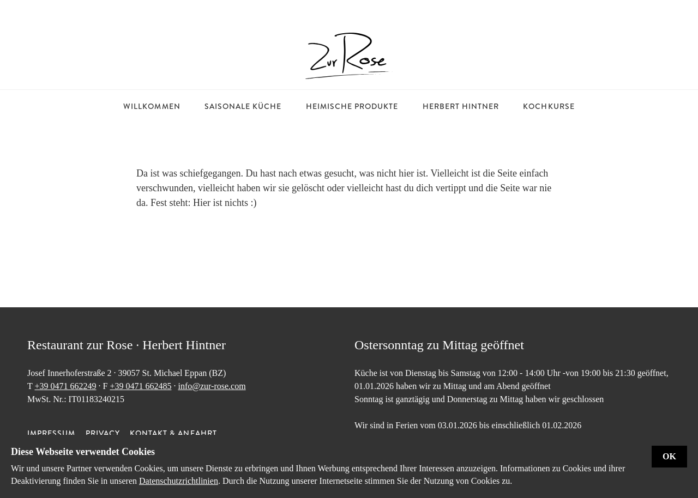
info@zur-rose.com (211, 386)
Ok (669, 456)
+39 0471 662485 (140, 386)
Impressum (51, 433)
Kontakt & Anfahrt (173, 433)
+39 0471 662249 (65, 386)
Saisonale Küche (243, 106)
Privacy (103, 433)
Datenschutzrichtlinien (178, 480)
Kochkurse (548, 106)
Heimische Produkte (352, 106)
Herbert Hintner (461, 106)
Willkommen (151, 106)
